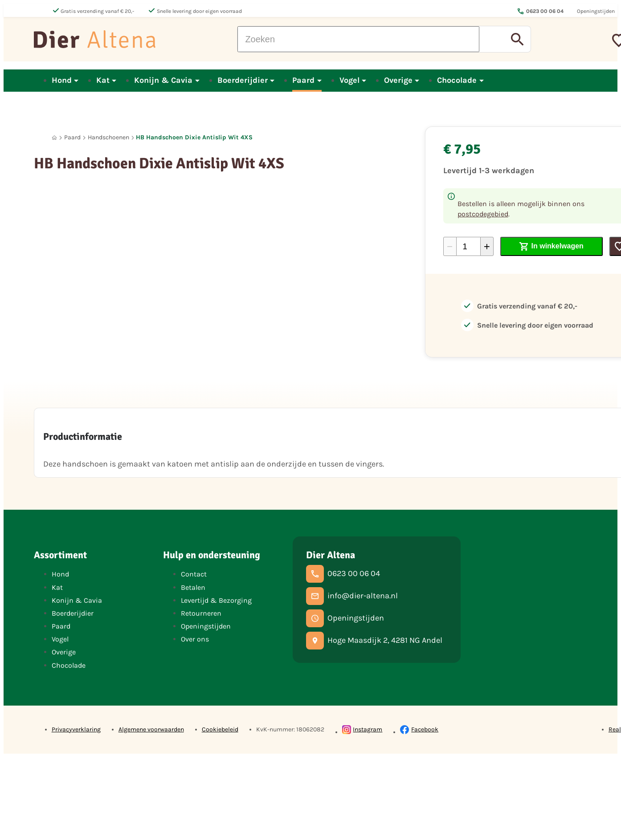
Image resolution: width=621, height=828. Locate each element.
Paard (72, 137)
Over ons (195, 639)
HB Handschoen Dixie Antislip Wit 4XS (194, 137)
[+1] (487, 246)
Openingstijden (206, 626)
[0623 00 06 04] (343, 574)
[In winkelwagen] (551, 246)
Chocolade (69, 665)
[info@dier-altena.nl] (352, 596)
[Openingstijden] (345, 618)
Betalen (193, 587)
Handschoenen (108, 137)
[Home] (54, 138)
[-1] (450, 246)
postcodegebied (483, 214)
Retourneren (201, 613)
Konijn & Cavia (77, 600)
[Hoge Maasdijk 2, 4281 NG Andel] (374, 640)
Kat (57, 587)
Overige (64, 652)
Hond (60, 574)
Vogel (60, 639)
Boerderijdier (73, 613)
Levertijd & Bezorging (216, 600)
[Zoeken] (358, 39)
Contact (194, 574)
